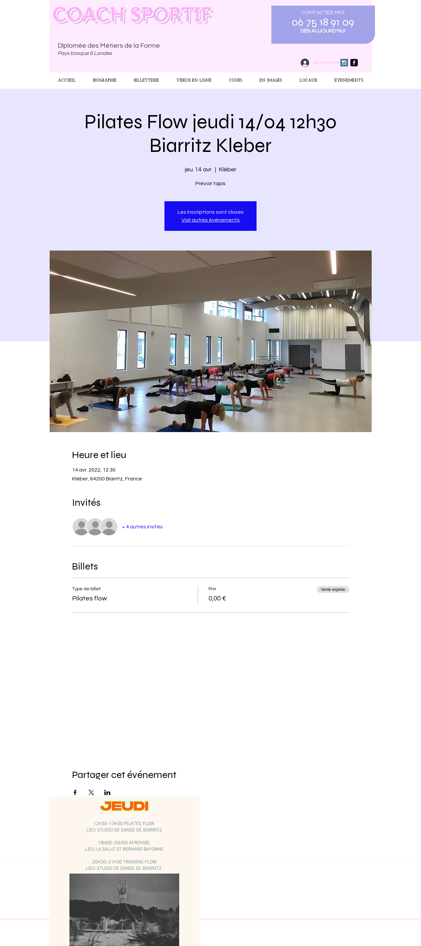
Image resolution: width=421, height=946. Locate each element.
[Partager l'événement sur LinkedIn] (107, 792)
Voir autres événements (211, 220)
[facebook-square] (354, 62)
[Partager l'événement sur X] (91, 792)
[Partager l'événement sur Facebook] (75, 792)
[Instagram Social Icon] (344, 62)
